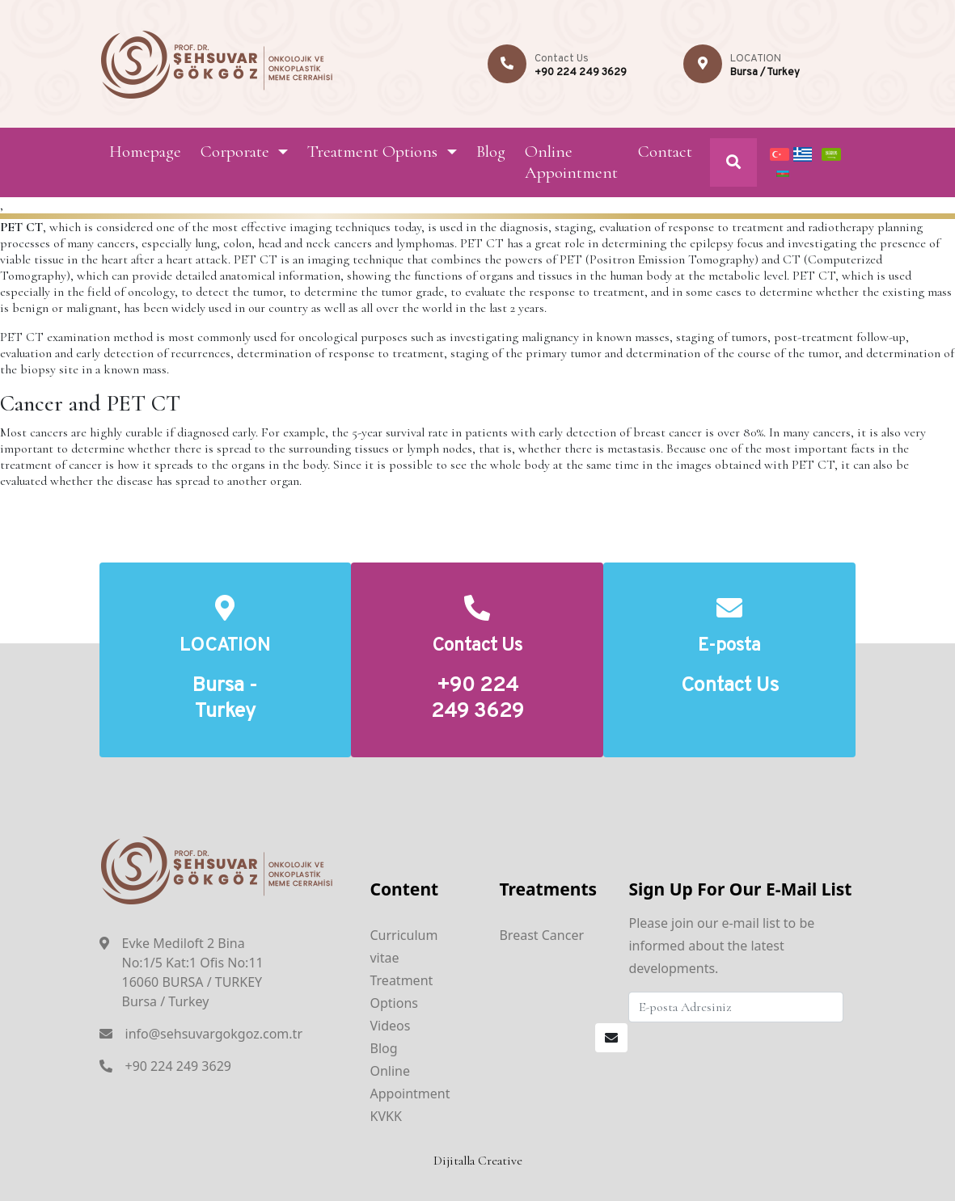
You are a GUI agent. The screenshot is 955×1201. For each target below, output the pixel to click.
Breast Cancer (541, 935)
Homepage (145, 151)
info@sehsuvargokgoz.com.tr (214, 1034)
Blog (490, 151)
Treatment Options (372, 151)
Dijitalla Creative (477, 1161)
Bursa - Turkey (224, 699)
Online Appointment (571, 162)
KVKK (385, 1116)
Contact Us (730, 686)
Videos (390, 1026)
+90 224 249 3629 (581, 72)
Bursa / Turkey (765, 72)
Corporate (235, 151)
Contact (665, 151)
